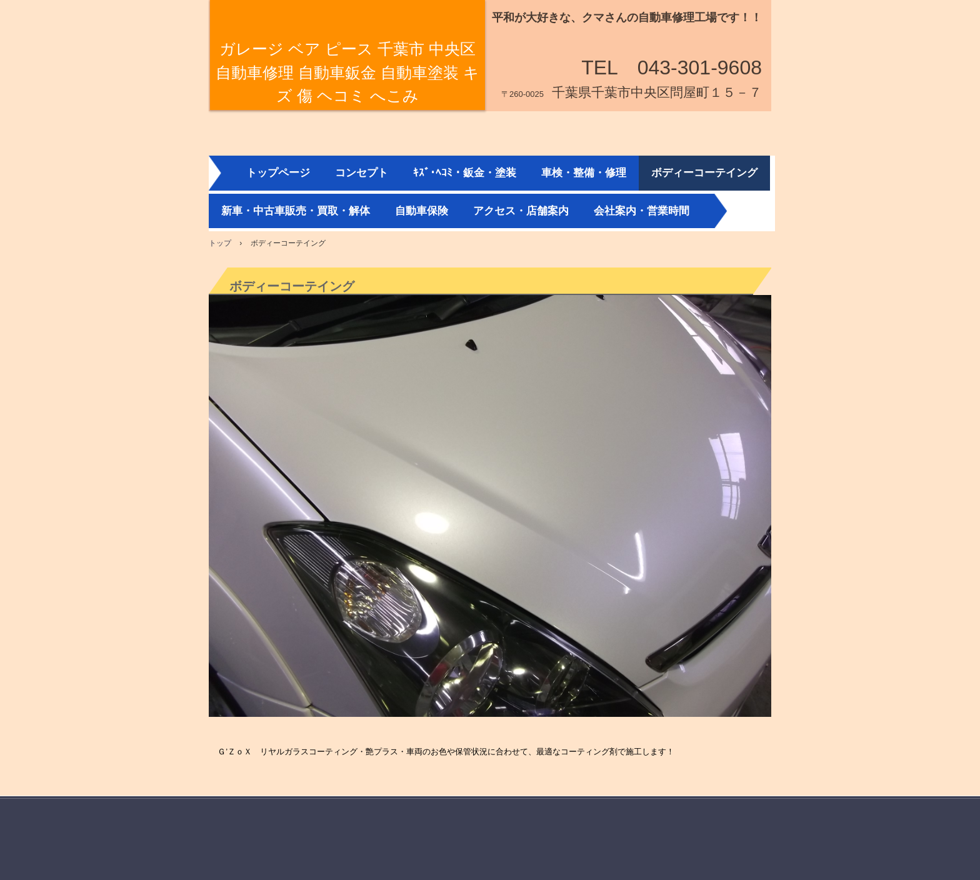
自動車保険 (421, 211)
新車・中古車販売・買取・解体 (295, 211)
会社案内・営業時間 (641, 211)
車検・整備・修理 (583, 173)
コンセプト (361, 173)
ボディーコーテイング (704, 173)
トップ (220, 243)
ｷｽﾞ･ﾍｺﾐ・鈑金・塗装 (464, 173)
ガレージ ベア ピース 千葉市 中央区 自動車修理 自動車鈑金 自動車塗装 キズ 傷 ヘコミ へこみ (347, 72)
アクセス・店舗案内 (521, 211)
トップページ (278, 173)
